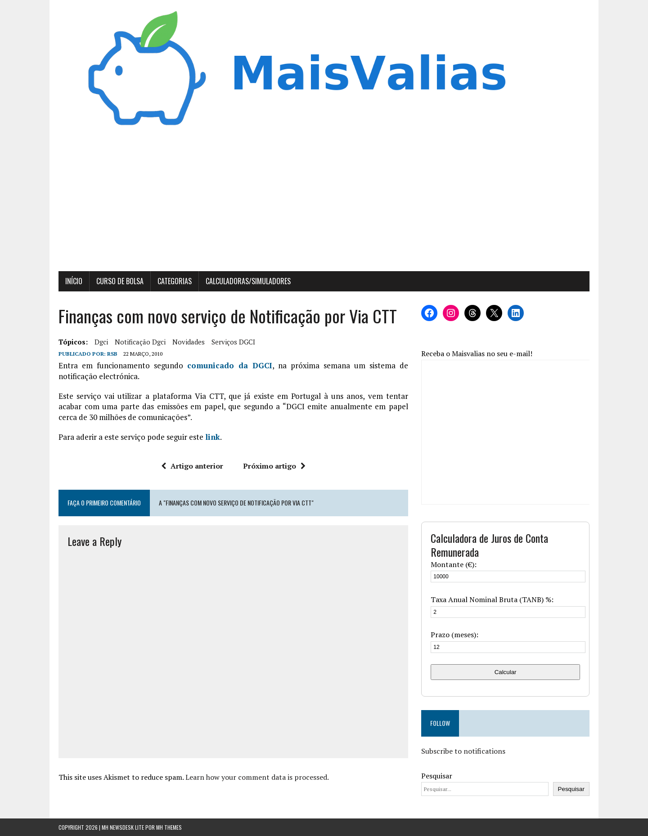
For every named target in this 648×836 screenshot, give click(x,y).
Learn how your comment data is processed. (257, 777)
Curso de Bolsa (120, 281)
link (212, 437)
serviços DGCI (233, 341)
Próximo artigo (274, 466)
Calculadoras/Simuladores (248, 281)
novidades (188, 341)
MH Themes (169, 827)
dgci (101, 341)
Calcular (506, 672)
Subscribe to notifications (463, 751)
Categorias (175, 281)
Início (73, 281)
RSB (112, 353)
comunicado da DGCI (229, 365)
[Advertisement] (324, 204)
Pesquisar (436, 776)
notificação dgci (140, 341)
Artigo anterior (192, 466)
